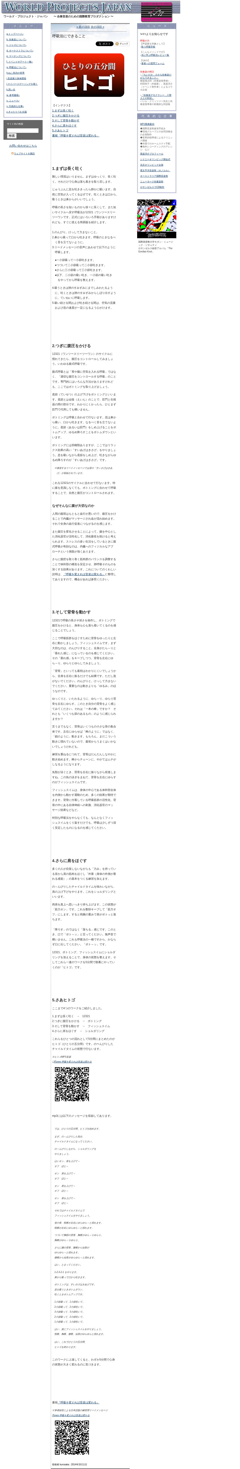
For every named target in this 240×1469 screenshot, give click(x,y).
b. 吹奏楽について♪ (16, 39)
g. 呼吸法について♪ (16, 67)
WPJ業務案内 (147, 124)
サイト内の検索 (15, 124)
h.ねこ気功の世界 (15, 73)
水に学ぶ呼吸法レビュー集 (155, 55)
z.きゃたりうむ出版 (16, 112)
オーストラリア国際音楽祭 (154, 176)
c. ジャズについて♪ (16, 45)
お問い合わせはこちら (23, 145)
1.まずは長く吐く (63, 110)
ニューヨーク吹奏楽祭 (151, 181)
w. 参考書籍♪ (13, 95)
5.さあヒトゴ (60, 130)
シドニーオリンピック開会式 (155, 159)
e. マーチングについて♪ (18, 56)
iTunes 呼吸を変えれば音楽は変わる (73, 1061)
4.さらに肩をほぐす (64, 125)
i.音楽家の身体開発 (16, 78)
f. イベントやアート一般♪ (19, 61)
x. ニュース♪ (12, 100)
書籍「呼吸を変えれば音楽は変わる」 (75, 135)
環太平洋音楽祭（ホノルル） (155, 170)
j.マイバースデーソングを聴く (22, 84)
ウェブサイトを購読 (24, 153)
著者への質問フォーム (152, 63)
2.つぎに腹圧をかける (65, 115)
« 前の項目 (83, 27)
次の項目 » (97, 27)
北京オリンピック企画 (151, 165)
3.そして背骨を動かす (65, 120)
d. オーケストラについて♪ (19, 50)
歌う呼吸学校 (148, 46)
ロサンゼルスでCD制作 (152, 187)
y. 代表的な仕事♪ (15, 106)
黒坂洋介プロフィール (151, 153)
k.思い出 (10, 89)
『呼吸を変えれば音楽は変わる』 (84, 574)
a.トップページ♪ (14, 34)
